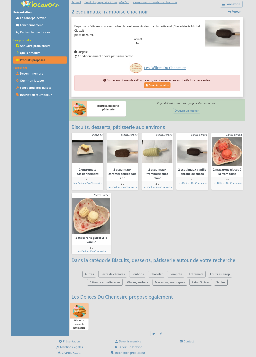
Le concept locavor (31, 18)
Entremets (196, 274)
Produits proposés (30, 60)
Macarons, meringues (170, 282)
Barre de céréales (113, 274)
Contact (186, 341)
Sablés (220, 282)
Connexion (231, 4)
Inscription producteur (128, 353)
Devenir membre (29, 73)
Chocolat (156, 274)
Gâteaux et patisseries (104, 282)
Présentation (69, 341)
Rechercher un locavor (33, 32)
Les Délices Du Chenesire (87, 183)
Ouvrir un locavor (30, 81)
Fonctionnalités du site (33, 88)
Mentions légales (69, 347)
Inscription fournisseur (34, 95)
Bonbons (138, 274)
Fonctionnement (29, 25)
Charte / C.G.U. (69, 353)
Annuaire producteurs (33, 46)
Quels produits (28, 53)
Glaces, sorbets (137, 282)
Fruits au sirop (220, 274)
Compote (175, 274)
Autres (89, 274)
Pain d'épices (200, 282)
